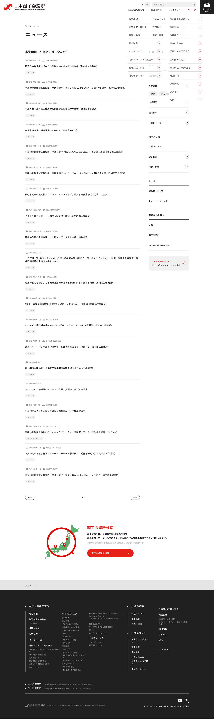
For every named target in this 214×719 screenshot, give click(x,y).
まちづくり (66, 643)
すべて (152, 65)
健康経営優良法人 (96, 624)
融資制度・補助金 (37, 619)
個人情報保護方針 (162, 706)
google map (88, 684)
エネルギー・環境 (159, 131)
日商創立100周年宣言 (169, 609)
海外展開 (155, 137)
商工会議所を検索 (110, 553)
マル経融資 (33, 623)
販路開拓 (65, 621)
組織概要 (135, 647)
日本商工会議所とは (139, 641)
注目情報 (153, 75)
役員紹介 (135, 652)
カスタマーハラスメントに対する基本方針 (173, 623)
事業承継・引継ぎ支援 (161, 112)
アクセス (163, 634)
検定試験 (33, 634)
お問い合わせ (148, 706)
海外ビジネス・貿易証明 (40, 645)
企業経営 (153, 85)
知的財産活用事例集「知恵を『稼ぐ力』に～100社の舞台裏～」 (104, 618)
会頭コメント (155, 193)
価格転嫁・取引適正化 (161, 118)
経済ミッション (35, 667)
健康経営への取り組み (167, 619)
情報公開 (163, 615)
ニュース (192, 10)
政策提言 (153, 203)
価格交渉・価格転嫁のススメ (73, 670)
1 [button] (79, 497)
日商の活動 (137, 606)
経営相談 (33, 613)
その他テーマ (155, 169)
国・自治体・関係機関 (159, 292)
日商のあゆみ (137, 657)
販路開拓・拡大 (158, 99)
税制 (179, 118)
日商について (138, 632)
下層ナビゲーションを (187, 86)
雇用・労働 (66, 636)
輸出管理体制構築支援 (37, 661)
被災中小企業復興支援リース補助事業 (103, 613)
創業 (153, 93)
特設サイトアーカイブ (97, 633)
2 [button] (82, 497)
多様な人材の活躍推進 (70, 630)
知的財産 (165, 93)
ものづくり (66, 649)
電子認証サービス (96, 645)
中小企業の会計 (68, 664)
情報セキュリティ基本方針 (179, 706)
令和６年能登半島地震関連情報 (101, 627)
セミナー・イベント (158, 248)
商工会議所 (154, 282)
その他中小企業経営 (174, 137)
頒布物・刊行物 (156, 237)
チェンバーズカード (96, 642)
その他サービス (96, 638)
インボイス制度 (68, 667)
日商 (151, 271)
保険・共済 (34, 628)
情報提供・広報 (69, 613)
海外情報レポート (36, 658)
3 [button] (84, 497)
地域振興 (153, 149)
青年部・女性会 (138, 669)
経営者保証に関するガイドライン (74, 656)
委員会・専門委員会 (139, 662)
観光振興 (65, 646)
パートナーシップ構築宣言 (72, 660)
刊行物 (91, 630)
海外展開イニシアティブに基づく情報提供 (44, 650)
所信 (161, 640)
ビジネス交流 (35, 639)
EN (147, 4)
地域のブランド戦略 (70, 652)
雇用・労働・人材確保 (161, 124)
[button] (30, 497)
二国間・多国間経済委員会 (39, 664)
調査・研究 (154, 214)
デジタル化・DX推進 (160, 106)
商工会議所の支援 (39, 606)
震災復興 (153, 159)
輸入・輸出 (178, 131)
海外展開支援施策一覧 (37, 655)
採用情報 (163, 629)
